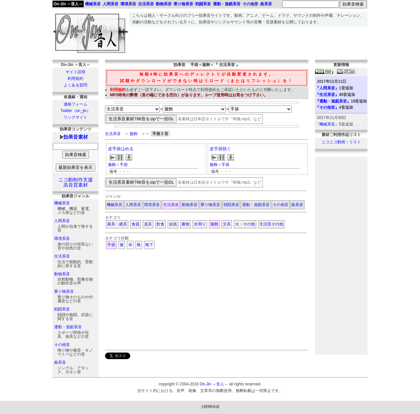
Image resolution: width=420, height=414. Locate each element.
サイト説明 (75, 72)
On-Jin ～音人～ (68, 4)
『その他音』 (327, 107)
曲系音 (60, 362)
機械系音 (62, 203)
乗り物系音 (64, 291)
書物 (185, 224)
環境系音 (62, 238)
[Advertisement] (248, 41)
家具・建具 (117, 224)
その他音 (62, 344)
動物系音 (62, 274)
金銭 (173, 224)
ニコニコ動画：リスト (341, 142)
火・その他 (245, 224)
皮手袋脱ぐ (220, 148)
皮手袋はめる (121, 148)
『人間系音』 (327, 88)
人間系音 (62, 220)
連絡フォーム (75, 104)
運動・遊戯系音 (68, 327)
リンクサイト (75, 117)
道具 (148, 224)
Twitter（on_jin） (75, 110)
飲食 (160, 224)
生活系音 (62, 256)
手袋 (124, 164)
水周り (200, 224)
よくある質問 (75, 85)
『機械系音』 (327, 124)
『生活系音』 (327, 94)
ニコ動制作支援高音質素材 (75, 182)
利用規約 (75, 78)
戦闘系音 (62, 309)
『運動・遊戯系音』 (333, 101)
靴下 (149, 244)
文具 (227, 224)
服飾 (133, 133)
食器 (135, 224)
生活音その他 (271, 224)
